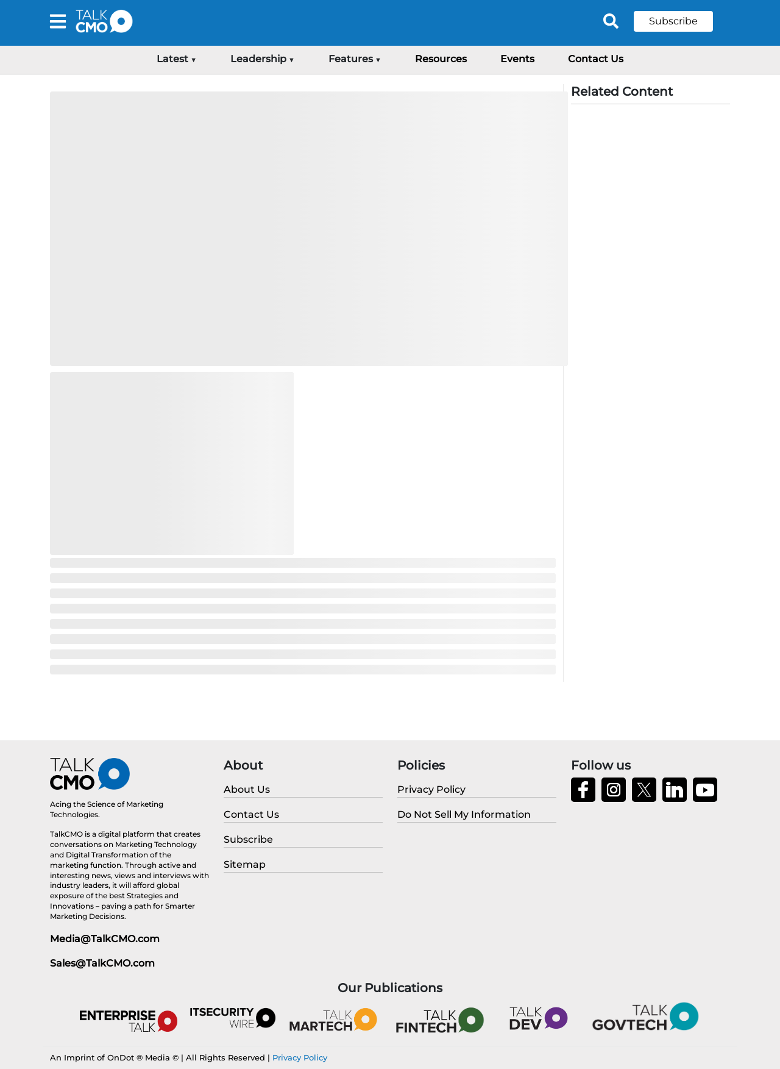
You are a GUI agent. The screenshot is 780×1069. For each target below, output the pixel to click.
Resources (441, 59)
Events (517, 59)
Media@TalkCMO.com (105, 939)
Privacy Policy (299, 1057)
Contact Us (595, 59)
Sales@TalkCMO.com (102, 963)
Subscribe (673, 21)
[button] (682, 21)
